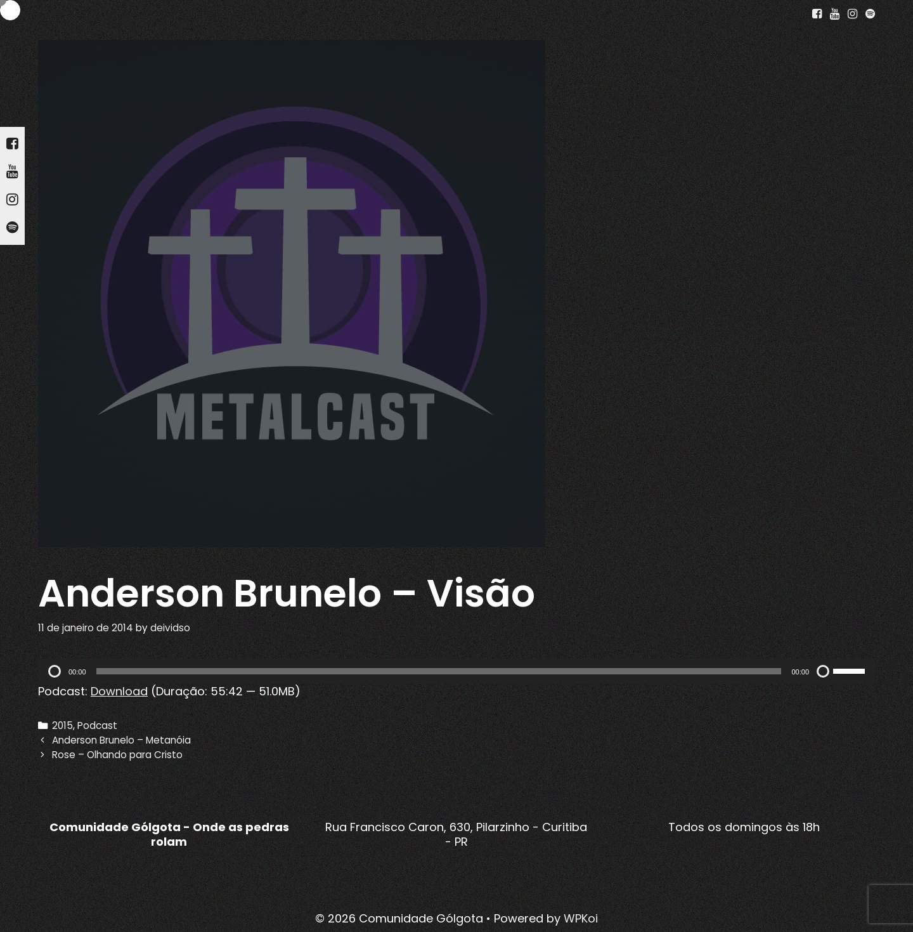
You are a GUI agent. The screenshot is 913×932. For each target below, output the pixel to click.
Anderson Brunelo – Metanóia (121, 740)
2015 (62, 725)
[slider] (439, 671)
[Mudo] (823, 671)
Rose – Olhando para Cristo (117, 754)
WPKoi (581, 918)
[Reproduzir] (54, 671)
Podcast (97, 725)
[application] (456, 671)
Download (119, 691)
